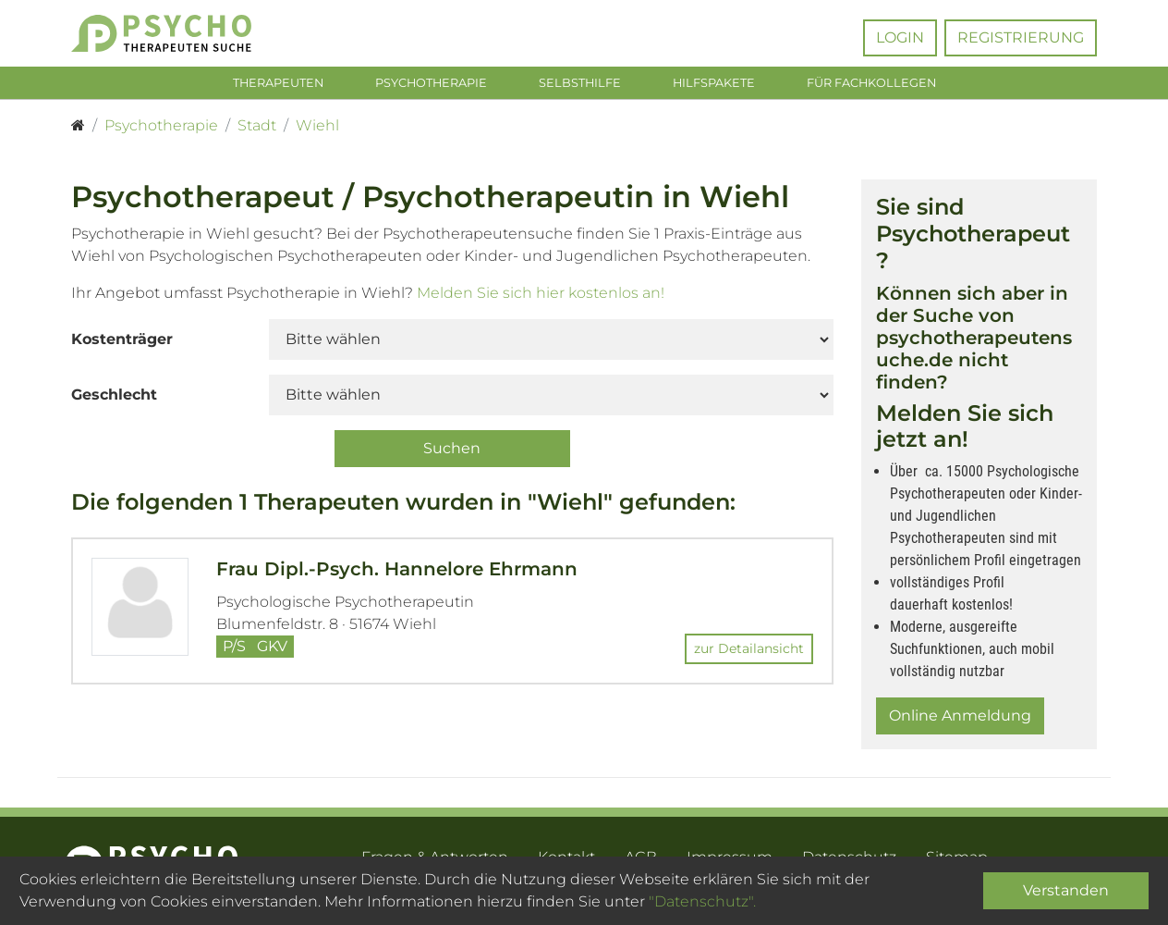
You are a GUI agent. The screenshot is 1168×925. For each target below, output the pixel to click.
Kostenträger (122, 343)
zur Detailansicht (749, 653)
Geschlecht (114, 398)
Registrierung (1020, 37)
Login (900, 37)
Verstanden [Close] (1066, 890)
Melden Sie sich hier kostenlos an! (540, 296)
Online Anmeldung (960, 720)
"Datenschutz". (702, 901)
